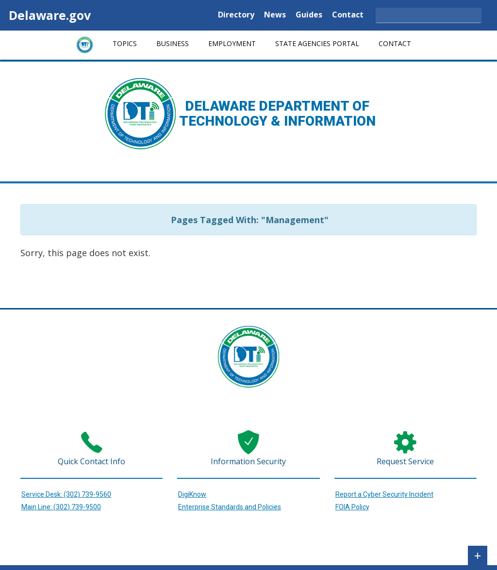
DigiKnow (192, 494)
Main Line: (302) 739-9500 (61, 507)
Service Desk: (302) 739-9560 (66, 494)
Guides (309, 15)
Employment (232, 43)
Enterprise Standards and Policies (229, 507)
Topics (125, 43)
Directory (236, 15)
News (275, 15)
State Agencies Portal (317, 43)
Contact (348, 15)
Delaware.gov (50, 15)
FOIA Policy (352, 507)
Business (172, 43)
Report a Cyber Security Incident (384, 494)
